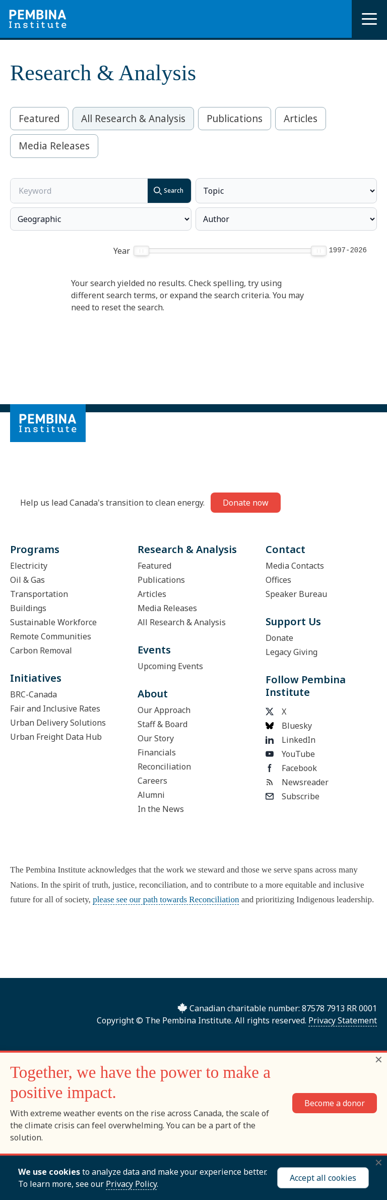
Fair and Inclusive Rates (55, 708)
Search (165, 190)
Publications (235, 118)
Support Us (293, 621)
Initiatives (35, 678)
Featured (39, 118)
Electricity (28, 565)
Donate (279, 637)
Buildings (28, 608)
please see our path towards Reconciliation (166, 899)
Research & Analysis (187, 549)
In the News (161, 808)
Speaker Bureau (296, 593)
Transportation (39, 593)
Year (121, 250)
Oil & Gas (27, 579)
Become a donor (334, 1103)
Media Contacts (295, 565)
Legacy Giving (291, 652)
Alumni (151, 794)
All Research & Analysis (133, 118)
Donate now (246, 502)
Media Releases (54, 145)
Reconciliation (164, 766)
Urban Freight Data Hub (56, 736)
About (153, 693)
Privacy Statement (342, 1020)
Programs (34, 549)
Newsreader (297, 782)
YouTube (290, 754)
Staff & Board (162, 724)
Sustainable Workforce (53, 622)
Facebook (291, 768)
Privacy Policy (131, 1183)
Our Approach (164, 710)
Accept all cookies (323, 1177)
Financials (157, 752)
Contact (285, 549)
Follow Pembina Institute (306, 685)
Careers (152, 780)
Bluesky (289, 726)
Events (154, 649)
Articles (300, 118)
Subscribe (292, 796)
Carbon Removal (41, 650)
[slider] (142, 251)
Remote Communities (50, 636)
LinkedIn (290, 740)
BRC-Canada (33, 694)
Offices (278, 579)
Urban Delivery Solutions (58, 722)
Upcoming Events (170, 666)
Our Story (156, 738)
